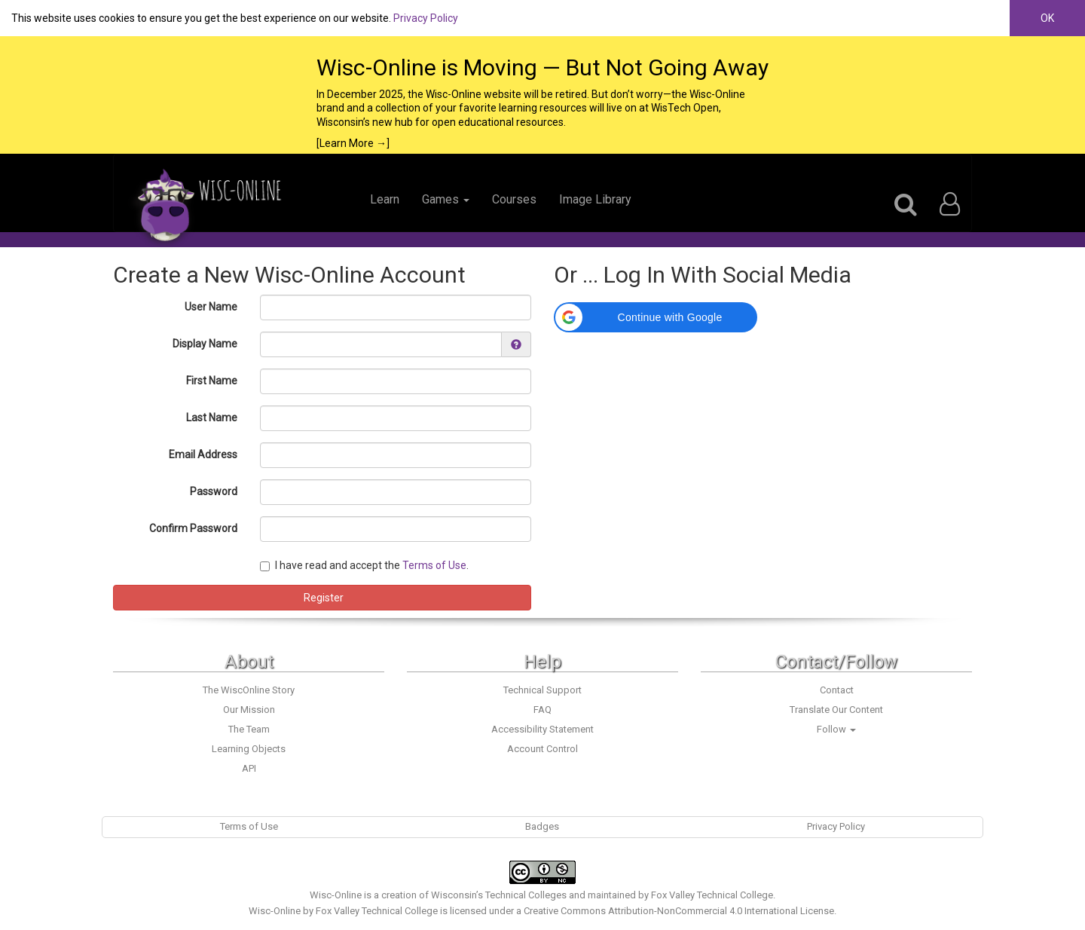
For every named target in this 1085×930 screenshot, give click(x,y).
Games (445, 199)
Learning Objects (249, 748)
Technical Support (542, 690)
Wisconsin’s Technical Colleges (499, 895)
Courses (514, 199)
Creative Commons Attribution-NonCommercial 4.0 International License (679, 910)
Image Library (595, 199)
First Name (211, 381)
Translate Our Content (836, 709)
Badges (542, 826)
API (249, 768)
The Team (249, 729)
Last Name (211, 417)
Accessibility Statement (542, 729)
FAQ (542, 709)
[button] (655, 317)
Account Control (542, 748)
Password (213, 491)
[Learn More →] (353, 143)
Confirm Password (193, 528)
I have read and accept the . (364, 565)
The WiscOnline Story (249, 690)
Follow (836, 729)
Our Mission (249, 709)
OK (1047, 18)
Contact (837, 690)
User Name (211, 307)
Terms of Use (434, 565)
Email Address (203, 454)
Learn (384, 199)
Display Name (205, 344)
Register (322, 598)
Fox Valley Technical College (712, 895)
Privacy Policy (425, 18)
